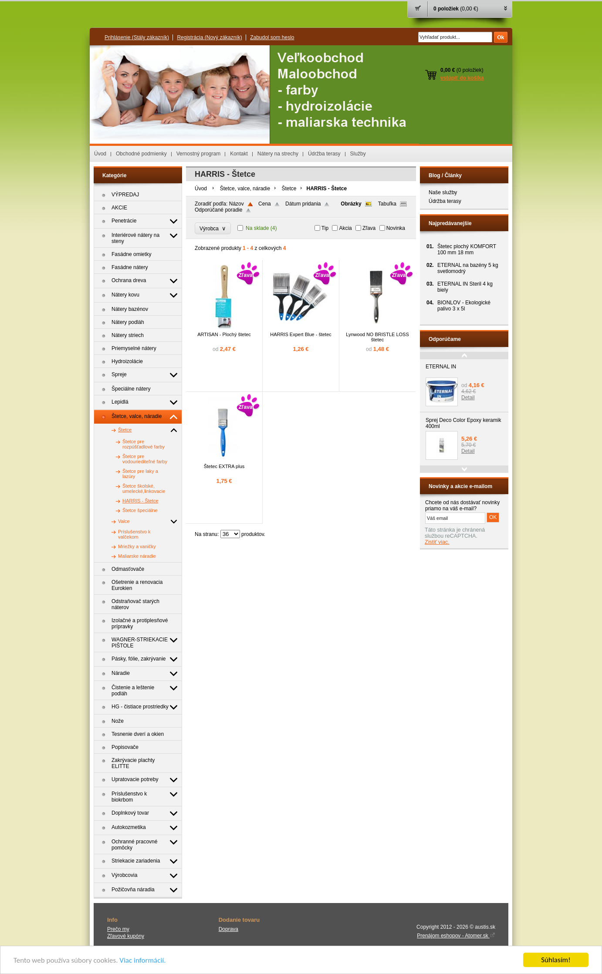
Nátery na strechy (277, 154)
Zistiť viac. (437, 542)
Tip (324, 228)
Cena (264, 204)
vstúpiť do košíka (462, 78)
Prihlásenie (137, 37)
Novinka (395, 228)
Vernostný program (198, 154)
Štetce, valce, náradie (245, 188)
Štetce (288, 188)
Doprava (228, 929)
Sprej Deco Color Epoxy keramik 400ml (463, 423)
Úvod (100, 154)
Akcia (345, 228)
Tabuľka (387, 204)
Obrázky (351, 204)
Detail (468, 397)
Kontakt (239, 154)
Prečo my (118, 929)
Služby (358, 154)
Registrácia (209, 37)
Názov (236, 204)
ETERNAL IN (441, 367)
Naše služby (443, 192)
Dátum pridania (303, 204)
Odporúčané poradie (218, 210)
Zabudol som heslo (272, 37)
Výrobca (213, 228)
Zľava (368, 228)
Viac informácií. (142, 960)
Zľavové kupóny (125, 936)
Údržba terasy (324, 154)
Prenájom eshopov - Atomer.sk (456, 936)
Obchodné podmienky (141, 154)
